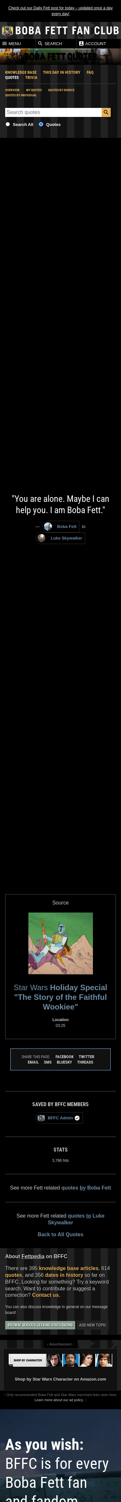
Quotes (12, 77)
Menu (11, 43)
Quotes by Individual (21, 95)
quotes (13, 1275)
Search (49, 43)
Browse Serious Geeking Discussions (40, 1325)
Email (33, 1062)
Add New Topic (92, 1325)
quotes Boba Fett (86, 1188)
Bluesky (64, 1062)
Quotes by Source (61, 90)
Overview (12, 90)
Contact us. (46, 1295)
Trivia (31, 77)
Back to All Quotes (61, 1234)
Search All (23, 124)
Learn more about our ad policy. (59, 1400)
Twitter (86, 1056)
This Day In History (61, 72)
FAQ (90, 72)
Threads (85, 1062)
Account (92, 43)
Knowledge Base (20, 72)
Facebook (64, 1056)
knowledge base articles (68, 1268)
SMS (48, 1062)
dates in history (64, 1275)
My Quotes (34, 90)
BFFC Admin (58, 1118)
